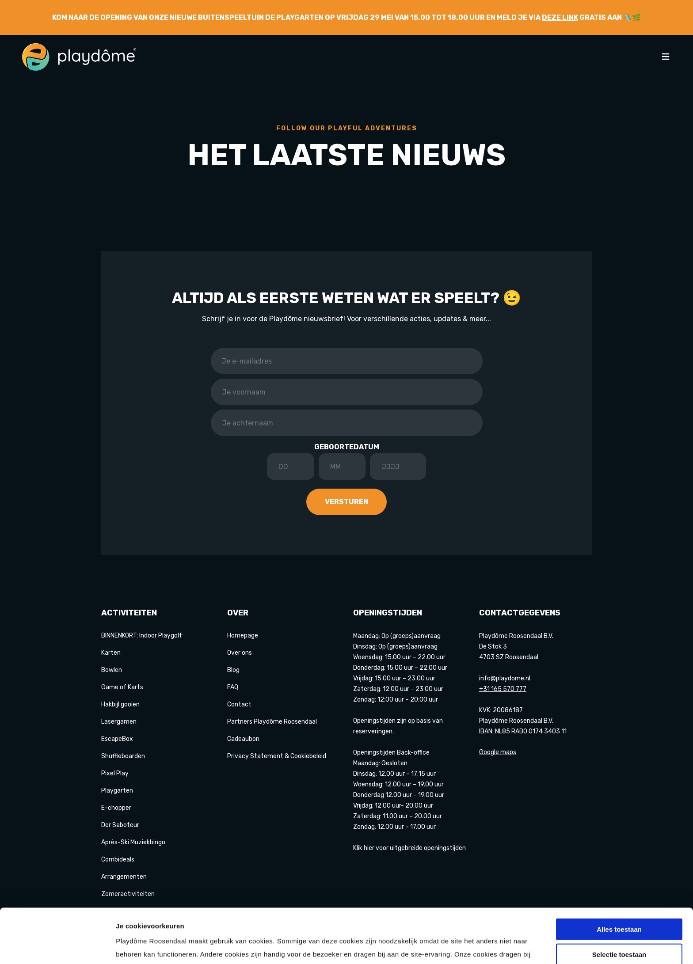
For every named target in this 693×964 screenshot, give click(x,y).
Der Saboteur (120, 825)
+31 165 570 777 (502, 689)
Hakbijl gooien (120, 704)
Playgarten (117, 790)
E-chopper (116, 808)
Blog (233, 670)
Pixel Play (115, 773)
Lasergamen (119, 721)
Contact (239, 704)
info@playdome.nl (504, 678)
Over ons (239, 653)
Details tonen (478, 946)
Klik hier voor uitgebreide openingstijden (409, 848)
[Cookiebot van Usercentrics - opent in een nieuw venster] (57, 946)
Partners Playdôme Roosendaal (272, 721)
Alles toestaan (619, 878)
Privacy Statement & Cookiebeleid (276, 756)
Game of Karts (122, 687)
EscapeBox (117, 739)
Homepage (242, 635)
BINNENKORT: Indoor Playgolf (141, 635)
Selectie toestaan (619, 903)
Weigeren (619, 928)
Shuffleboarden (123, 756)
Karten (111, 653)
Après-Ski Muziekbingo (133, 842)
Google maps (497, 752)
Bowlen (111, 670)
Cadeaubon (243, 739)
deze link (560, 17)
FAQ (232, 687)
